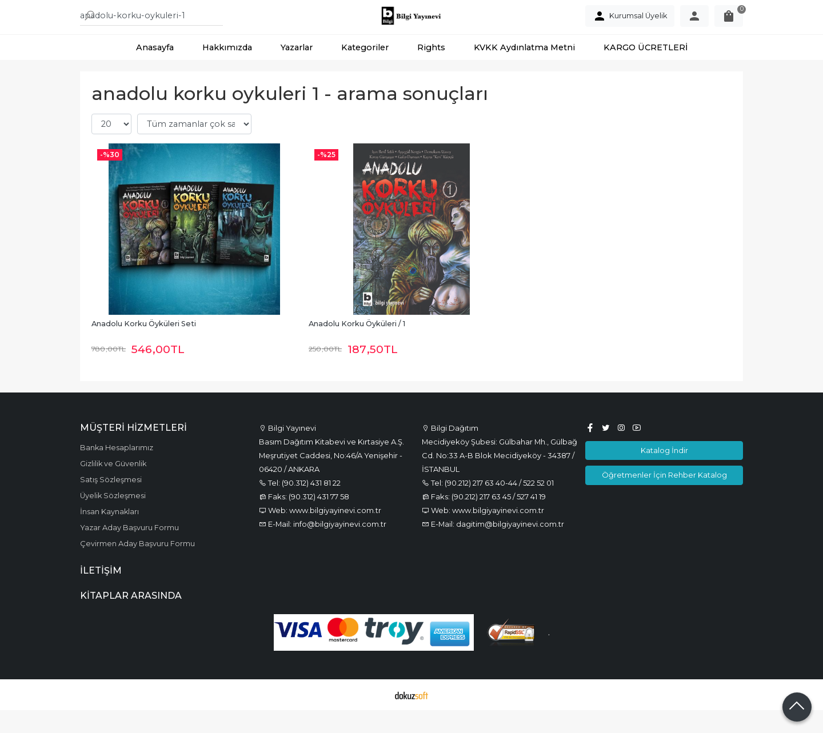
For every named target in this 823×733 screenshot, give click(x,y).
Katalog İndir (664, 473)
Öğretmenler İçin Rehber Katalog (664, 497)
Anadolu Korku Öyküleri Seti (143, 346)
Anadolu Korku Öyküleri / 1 (357, 346)
